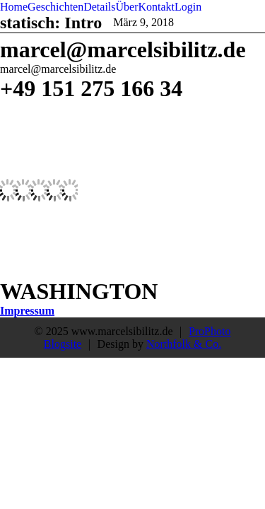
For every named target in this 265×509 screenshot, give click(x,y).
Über (127, 7)
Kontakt (157, 7)
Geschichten (55, 7)
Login (188, 7)
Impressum (27, 311)
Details (99, 7)
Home (14, 7)
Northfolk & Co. (183, 344)
